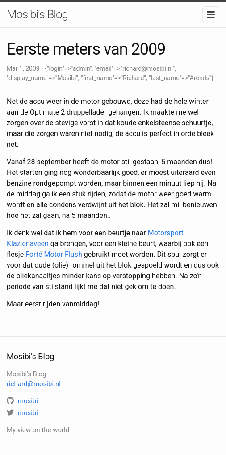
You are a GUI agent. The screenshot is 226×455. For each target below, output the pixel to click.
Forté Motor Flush (53, 254)
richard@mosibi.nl (34, 384)
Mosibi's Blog (37, 14)
